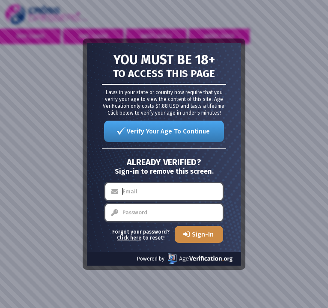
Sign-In (203, 234)
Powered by (185, 258)
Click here (129, 238)
